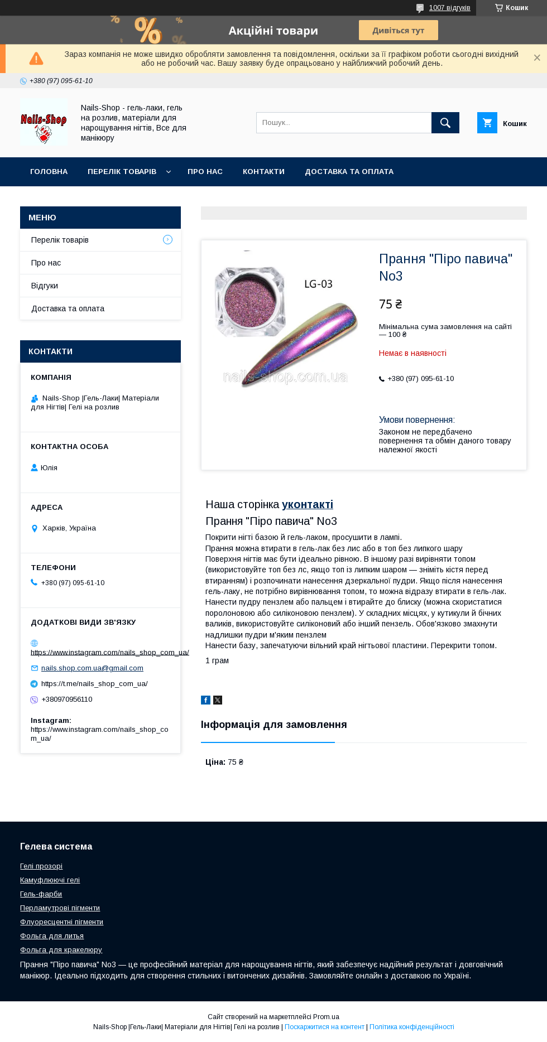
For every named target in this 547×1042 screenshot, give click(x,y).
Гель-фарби (41, 894)
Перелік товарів (60, 239)
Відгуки (44, 285)
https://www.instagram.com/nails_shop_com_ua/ (110, 652)
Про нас (205, 171)
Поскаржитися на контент (324, 1027)
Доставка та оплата (349, 171)
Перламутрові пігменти (60, 908)
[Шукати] (445, 122)
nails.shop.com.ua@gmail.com (92, 668)
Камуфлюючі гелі (50, 880)
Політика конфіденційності (412, 1027)
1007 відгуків (450, 8)
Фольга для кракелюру (61, 949)
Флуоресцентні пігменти (61, 922)
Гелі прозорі (41, 866)
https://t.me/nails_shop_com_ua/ (94, 683)
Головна (49, 171)
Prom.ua (326, 1017)
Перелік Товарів (122, 171)
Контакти (264, 171)
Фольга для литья (52, 936)
